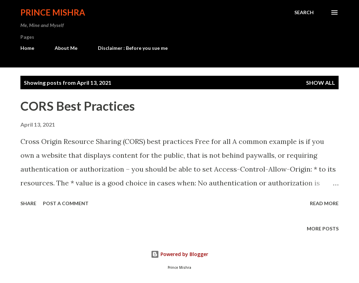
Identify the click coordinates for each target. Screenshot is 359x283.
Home (27, 48)
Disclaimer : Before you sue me (133, 48)
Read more (324, 203)
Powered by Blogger (179, 254)
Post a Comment (66, 203)
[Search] (304, 12)
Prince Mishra (52, 12)
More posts (323, 228)
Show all (320, 82)
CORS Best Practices (77, 105)
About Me (66, 48)
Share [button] (28, 203)
